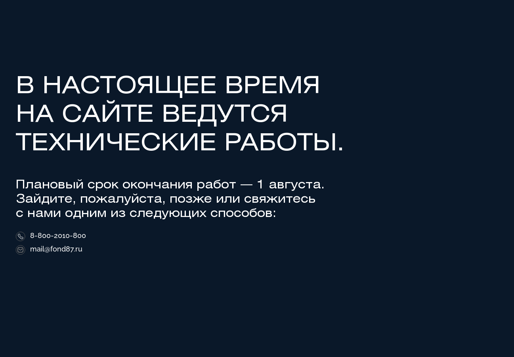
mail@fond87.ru (56, 249)
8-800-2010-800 (58, 236)
